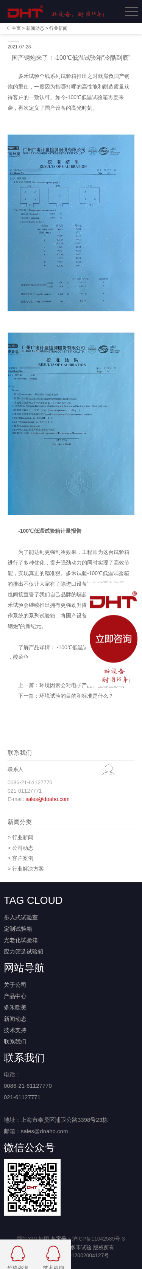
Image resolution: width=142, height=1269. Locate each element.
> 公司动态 (20, 848)
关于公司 (15, 984)
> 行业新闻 (20, 837)
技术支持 (15, 1030)
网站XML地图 (33, 1239)
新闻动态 (35, 28)
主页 (16, 28)
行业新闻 (58, 28)
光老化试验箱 (21, 940)
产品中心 (15, 996)
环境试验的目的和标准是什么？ (76, 696)
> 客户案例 (20, 858)
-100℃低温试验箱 (77, 647)
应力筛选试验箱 (24, 951)
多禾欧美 (15, 1007)
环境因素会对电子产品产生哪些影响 (81, 685)
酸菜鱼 (21, 657)
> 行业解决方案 (26, 869)
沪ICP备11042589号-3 (98, 1239)
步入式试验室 (21, 917)
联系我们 (15, 1041)
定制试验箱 (18, 928)
